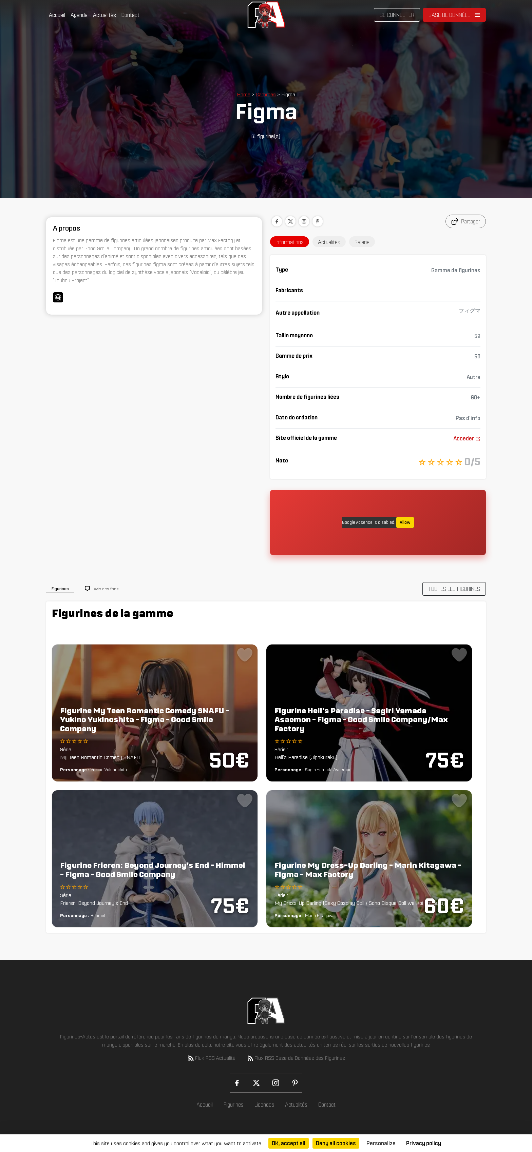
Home (243, 94)
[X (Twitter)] (256, 1083)
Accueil (57, 15)
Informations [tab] (290, 242)
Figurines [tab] (60, 588)
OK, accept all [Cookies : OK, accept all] (288, 1143)
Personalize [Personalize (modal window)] (381, 1143)
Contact (130, 15)
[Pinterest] (295, 1083)
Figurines (234, 1104)
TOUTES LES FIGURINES (454, 588)
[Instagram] (275, 1083)
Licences (264, 1104)
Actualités (104, 15)
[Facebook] (237, 1083)
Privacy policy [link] (423, 1143)
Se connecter (397, 15)
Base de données (450, 15)
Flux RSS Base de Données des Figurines (295, 1058)
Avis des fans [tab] (106, 588)
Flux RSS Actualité (211, 1058)
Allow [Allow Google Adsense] (405, 522)
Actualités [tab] (329, 242)
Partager (465, 221)
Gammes (266, 94)
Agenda (79, 15)
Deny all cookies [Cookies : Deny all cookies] (336, 1143)
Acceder (466, 438)
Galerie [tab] (362, 242)
